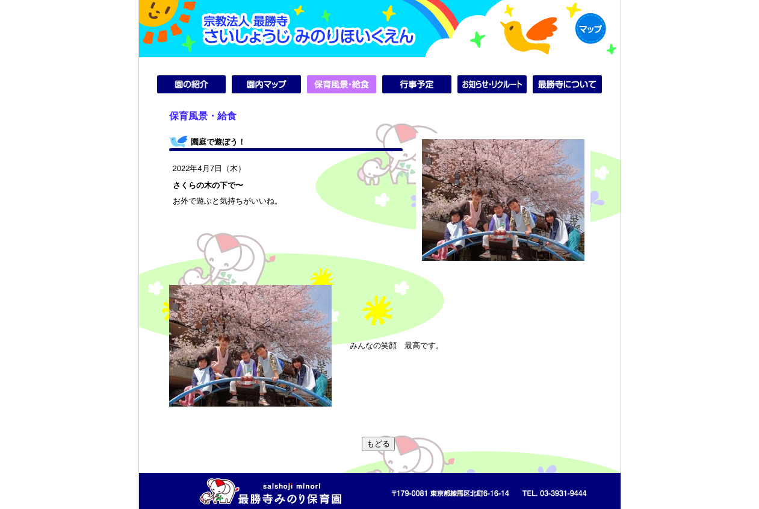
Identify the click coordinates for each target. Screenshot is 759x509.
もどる (378, 443)
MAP (590, 28)
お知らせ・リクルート (492, 84)
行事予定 (416, 84)
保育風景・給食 (341, 84)
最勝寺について (567, 84)
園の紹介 (191, 84)
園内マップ (266, 84)
